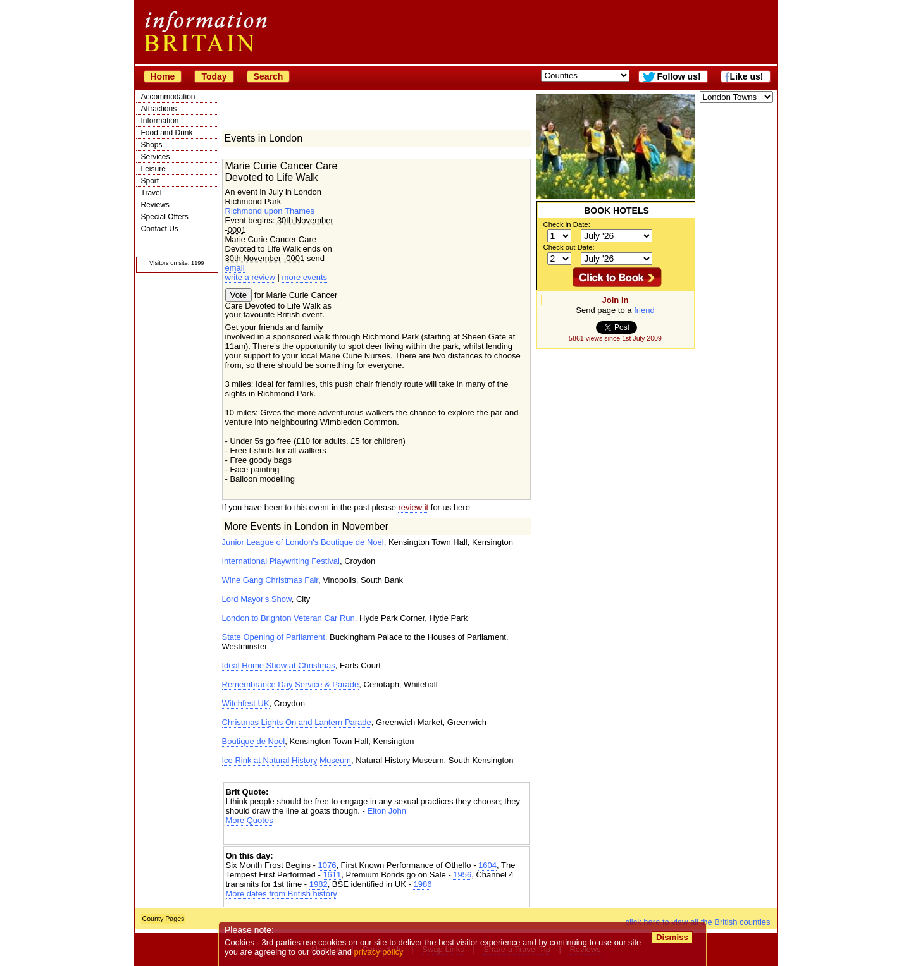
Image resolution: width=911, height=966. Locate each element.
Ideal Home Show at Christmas (278, 665)
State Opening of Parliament (273, 637)
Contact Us (159, 228)
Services (155, 156)
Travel (151, 192)
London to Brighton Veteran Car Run (288, 618)
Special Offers (165, 216)
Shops (152, 144)
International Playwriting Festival (281, 561)
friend (644, 310)
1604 (487, 865)
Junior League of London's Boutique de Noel (303, 542)
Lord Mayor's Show (257, 599)
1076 (327, 865)
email (235, 267)
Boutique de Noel (253, 741)
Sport (150, 180)
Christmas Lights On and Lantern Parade (296, 722)
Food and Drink (167, 132)
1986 (422, 884)
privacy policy (379, 952)
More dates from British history (281, 893)
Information (160, 120)
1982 (318, 884)
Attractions (159, 108)
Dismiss (672, 937)
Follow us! (678, 76)
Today (213, 76)
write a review (250, 277)
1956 (462, 874)
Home (163, 76)
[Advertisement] (376, 836)
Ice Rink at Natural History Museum (286, 760)
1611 (332, 874)
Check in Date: (566, 224)
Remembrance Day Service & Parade (290, 684)
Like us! (747, 76)
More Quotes (249, 820)
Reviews (155, 204)
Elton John (387, 811)
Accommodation (168, 96)
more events (305, 277)
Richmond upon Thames (269, 211)
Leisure (153, 168)
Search (268, 76)
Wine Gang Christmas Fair (270, 580)
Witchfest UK (246, 703)
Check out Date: (569, 247)
